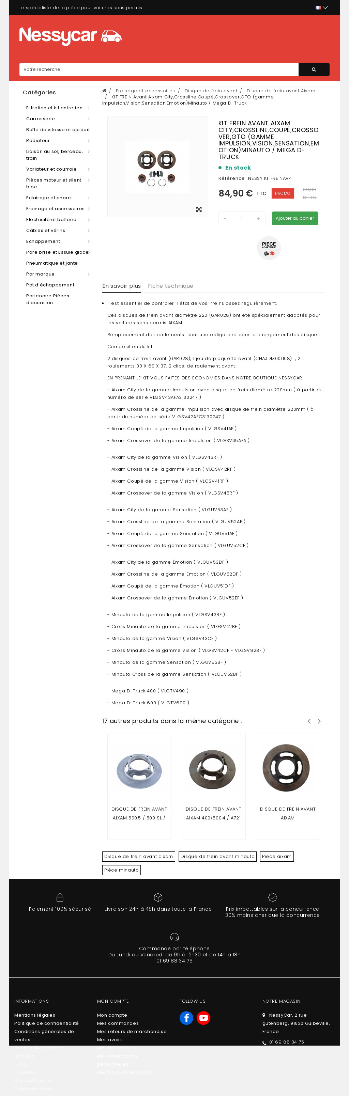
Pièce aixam (277, 856)
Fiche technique (171, 286)
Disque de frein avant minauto (218, 856)
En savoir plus (121, 286)
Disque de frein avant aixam (138, 856)
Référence (231, 178)
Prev (309, 721)
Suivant (319, 721)
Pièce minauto (121, 870)
